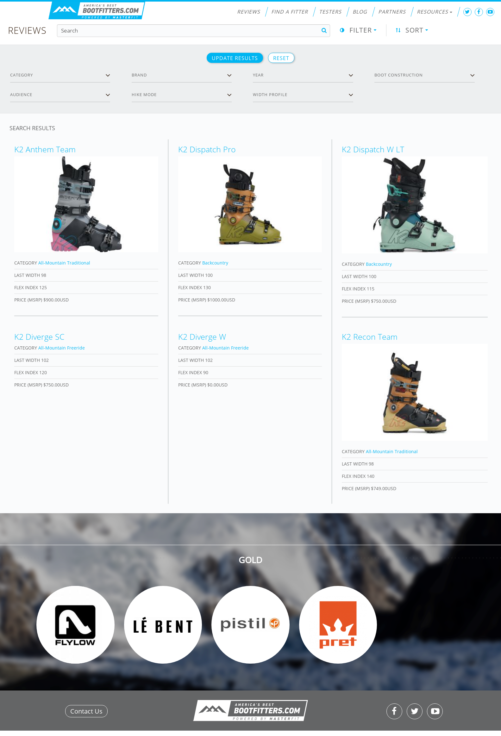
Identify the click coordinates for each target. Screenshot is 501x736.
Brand (139, 74)
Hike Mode (144, 94)
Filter (360, 30)
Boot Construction (398, 74)
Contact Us (86, 711)
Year (258, 74)
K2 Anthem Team (45, 149)
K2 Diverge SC (39, 336)
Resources (434, 11)
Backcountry (215, 263)
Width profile (270, 94)
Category (21, 74)
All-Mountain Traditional (64, 263)
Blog (360, 11)
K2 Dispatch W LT (373, 149)
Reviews (248, 11)
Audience (21, 94)
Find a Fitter (289, 11)
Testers (330, 11)
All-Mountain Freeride (61, 348)
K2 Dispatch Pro (207, 149)
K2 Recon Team (370, 336)
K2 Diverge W (202, 336)
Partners (392, 11)
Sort (414, 30)
